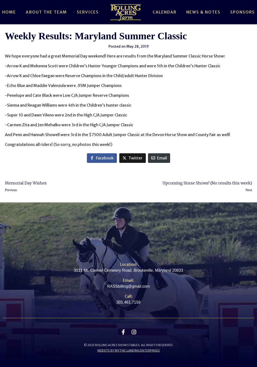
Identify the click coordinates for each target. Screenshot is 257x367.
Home (9, 12)
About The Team (46, 12)
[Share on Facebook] (102, 158)
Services (88, 12)
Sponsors (242, 12)
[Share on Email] (159, 158)
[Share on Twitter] (132, 158)
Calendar (164, 12)
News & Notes (203, 12)
